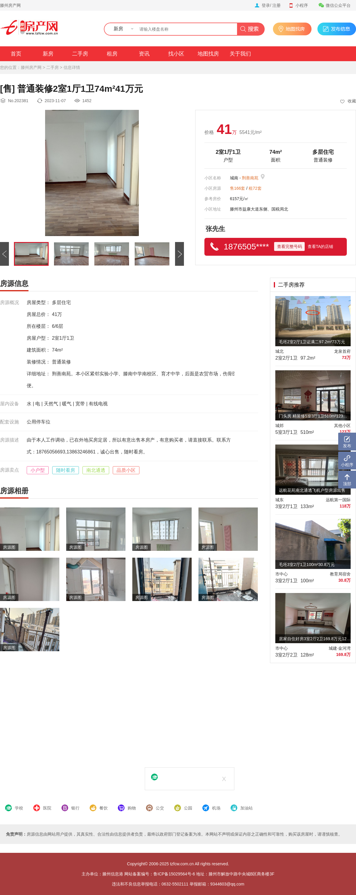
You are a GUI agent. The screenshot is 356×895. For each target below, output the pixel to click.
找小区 (176, 54)
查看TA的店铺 (320, 246)
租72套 (255, 188)
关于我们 (240, 54)
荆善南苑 (250, 177)
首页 (16, 54)
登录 (266, 5)
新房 (48, 54)
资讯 (144, 54)
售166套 (237, 188)
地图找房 (208, 54)
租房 (112, 54)
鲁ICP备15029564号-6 (174, 874)
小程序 (298, 5)
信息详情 (71, 67)
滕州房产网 (10, 5)
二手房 (80, 54)
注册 (276, 5)
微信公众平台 (335, 5)
